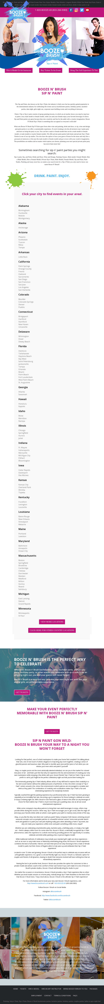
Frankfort (22, 502)
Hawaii (22, 399)
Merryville (22, 453)
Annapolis (22, 548)
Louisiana (24, 511)
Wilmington (23, 336)
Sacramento (23, 276)
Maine (22, 529)
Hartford (22, 319)
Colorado (23, 294)
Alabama (23, 205)
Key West (22, 359)
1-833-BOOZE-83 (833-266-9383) (51, 10)
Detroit (21, 601)
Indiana (22, 442)
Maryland (24, 541)
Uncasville (22, 327)
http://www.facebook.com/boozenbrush (56, 895)
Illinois (22, 425)
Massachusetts (27, 555)
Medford (22, 578)
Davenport (23, 472)
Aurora (21, 435)
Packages (93, 989)
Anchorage (23, 227)
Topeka (21, 492)
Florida (22, 346)
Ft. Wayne (22, 447)
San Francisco (24, 282)
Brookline (22, 565)
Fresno (21, 271)
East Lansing (23, 598)
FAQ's (75, 996)
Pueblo (21, 307)
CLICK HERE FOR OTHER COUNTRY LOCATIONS (52, 630)
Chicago (21, 430)
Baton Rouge (24, 516)
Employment (36, 996)
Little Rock (22, 257)
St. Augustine (24, 382)
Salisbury (22, 589)
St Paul (21, 615)
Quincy (21, 584)
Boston (21, 560)
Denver (21, 304)
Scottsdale (22, 239)
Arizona (22, 232)
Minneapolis (23, 613)
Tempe (21, 247)
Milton (21, 581)
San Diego (22, 279)
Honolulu (22, 403)
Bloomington (24, 460)
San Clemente (24, 290)
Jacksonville (23, 364)
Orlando (22, 369)
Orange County (25, 269)
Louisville (22, 507)
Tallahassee (23, 353)
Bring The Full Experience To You (84, 70)
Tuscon (21, 242)
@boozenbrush (56, 891)
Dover (21, 339)
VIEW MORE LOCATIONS (52, 622)
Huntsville (22, 213)
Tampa (21, 366)
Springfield (23, 433)
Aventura (22, 351)
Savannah (22, 394)
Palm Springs (24, 266)
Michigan (23, 593)
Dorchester (23, 573)
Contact (48, 996)
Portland (22, 533)
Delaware (24, 331)
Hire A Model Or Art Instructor (18, 70)
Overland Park (24, 487)
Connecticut (25, 311)
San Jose (22, 284)
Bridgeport (23, 316)
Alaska (22, 223)
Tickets (23, 989)
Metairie (22, 524)
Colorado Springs (26, 302)
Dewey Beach (24, 341)
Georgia (23, 387)
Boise (20, 415)
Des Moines (23, 475)
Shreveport (23, 521)
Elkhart (21, 458)
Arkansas (23, 252)
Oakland (22, 274)
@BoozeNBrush (55, 900)
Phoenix (21, 237)
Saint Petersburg (25, 361)
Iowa (21, 465)
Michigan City (24, 455)
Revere (21, 586)
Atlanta (21, 391)
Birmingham (23, 210)
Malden (21, 576)
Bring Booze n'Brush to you (75, 989)
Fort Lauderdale (25, 377)
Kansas (22, 480)
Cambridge (23, 568)
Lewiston (22, 536)
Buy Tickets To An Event (51, 70)
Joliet (20, 438)
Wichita (21, 490)
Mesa (20, 245)
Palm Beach (23, 374)
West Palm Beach (25, 380)
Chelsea (21, 570)
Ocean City (23, 551)
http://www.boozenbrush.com (37, 883)
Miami (21, 372)
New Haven (23, 324)
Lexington (22, 504)
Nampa (21, 421)
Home (15, 989)
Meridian (22, 418)
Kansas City (23, 484)
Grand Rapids (24, 604)
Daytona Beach (25, 356)
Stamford (22, 321)
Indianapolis (23, 450)
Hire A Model (33, 989)
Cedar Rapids (24, 470)
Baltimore (22, 545)
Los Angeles (23, 287)
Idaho (21, 411)
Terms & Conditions (62, 996)
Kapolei (21, 406)
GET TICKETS (22, 692)
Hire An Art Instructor (51, 989)
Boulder (22, 299)
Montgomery (24, 218)
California (24, 261)
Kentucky (24, 497)
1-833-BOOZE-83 (60, 883)
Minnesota (24, 608)
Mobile (21, 215)
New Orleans (24, 519)
